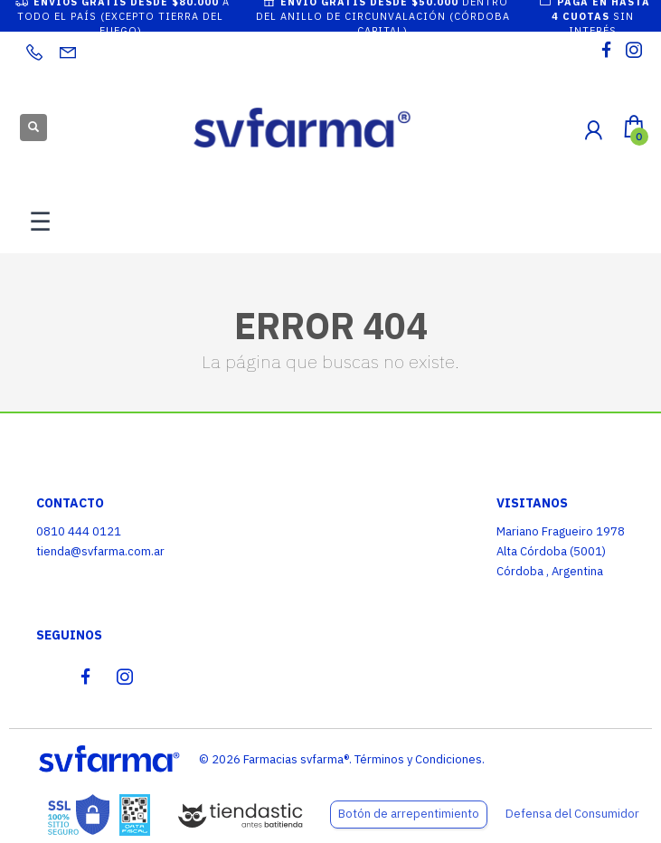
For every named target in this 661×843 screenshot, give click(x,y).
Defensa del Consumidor (572, 813)
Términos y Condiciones (418, 759)
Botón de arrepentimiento (408, 813)
